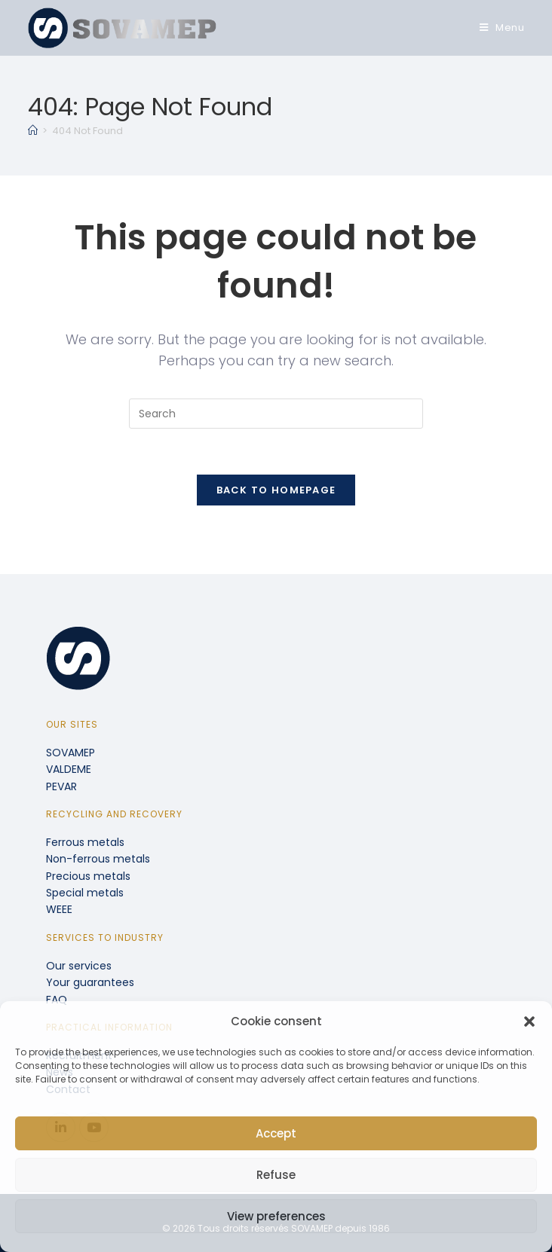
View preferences (276, 1216)
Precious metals (88, 876)
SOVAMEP (70, 752)
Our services (79, 965)
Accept (276, 1133)
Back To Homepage (276, 490)
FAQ (56, 999)
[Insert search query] (276, 414)
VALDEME (68, 769)
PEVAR (61, 786)
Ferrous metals (85, 842)
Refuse (276, 1175)
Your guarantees (90, 982)
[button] (529, 1021)
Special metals (85, 892)
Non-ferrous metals (98, 858)
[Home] (33, 131)
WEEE (59, 909)
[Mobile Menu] (502, 27)
